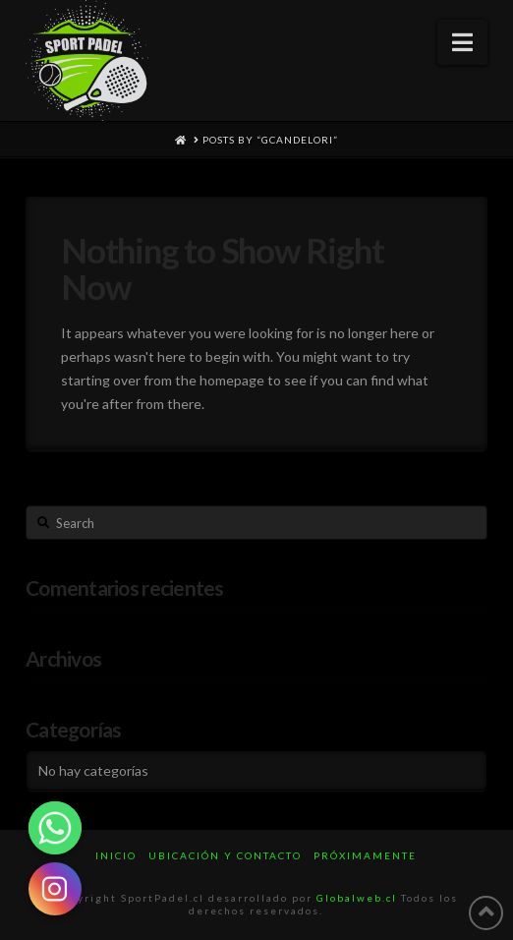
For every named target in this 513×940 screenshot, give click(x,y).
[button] (462, 42)
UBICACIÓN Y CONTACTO (225, 855)
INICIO (116, 855)
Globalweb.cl (356, 898)
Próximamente (365, 855)
